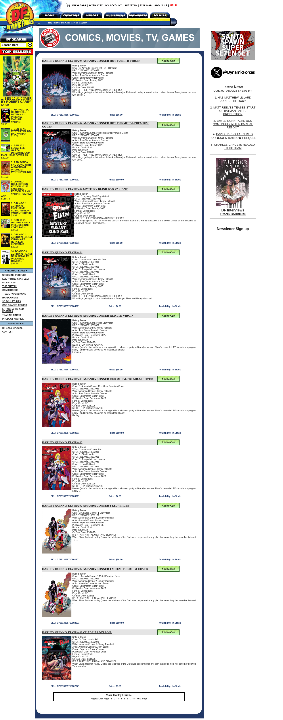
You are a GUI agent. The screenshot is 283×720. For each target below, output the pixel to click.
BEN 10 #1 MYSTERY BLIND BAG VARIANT (21, 131)
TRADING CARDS (11, 315)
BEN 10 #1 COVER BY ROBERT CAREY (16, 100)
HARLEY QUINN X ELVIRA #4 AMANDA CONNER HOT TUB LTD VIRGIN (91, 60)
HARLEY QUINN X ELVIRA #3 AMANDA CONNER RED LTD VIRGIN (88, 315)
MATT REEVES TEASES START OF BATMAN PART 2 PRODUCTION (234, 111)
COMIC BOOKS (10, 290)
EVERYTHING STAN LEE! (15, 279)
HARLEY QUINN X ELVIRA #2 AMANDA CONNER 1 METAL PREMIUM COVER (95, 569)
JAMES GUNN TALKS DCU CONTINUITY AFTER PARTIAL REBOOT (233, 124)
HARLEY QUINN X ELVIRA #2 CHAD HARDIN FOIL (77, 632)
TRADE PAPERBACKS (14, 294)
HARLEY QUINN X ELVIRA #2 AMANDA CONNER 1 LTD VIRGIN (85, 505)
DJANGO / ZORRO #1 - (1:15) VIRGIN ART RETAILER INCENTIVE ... (21, 239)
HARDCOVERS (10, 297)
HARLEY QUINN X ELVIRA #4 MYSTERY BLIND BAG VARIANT (85, 189)
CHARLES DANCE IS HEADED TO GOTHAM (234, 146)
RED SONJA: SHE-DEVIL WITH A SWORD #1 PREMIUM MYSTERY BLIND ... (21, 168)
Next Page (142, 698)
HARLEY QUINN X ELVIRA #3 (62, 442)
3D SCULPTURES (11, 301)
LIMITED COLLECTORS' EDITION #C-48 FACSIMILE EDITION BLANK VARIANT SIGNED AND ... (16, 188)
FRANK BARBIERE (233, 214)
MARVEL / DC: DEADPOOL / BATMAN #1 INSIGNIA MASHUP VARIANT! (20, 115)
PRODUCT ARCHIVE (13, 319)
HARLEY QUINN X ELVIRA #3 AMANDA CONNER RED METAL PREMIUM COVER (97, 379)
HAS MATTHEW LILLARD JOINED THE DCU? (234, 99)
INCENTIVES (9, 282)
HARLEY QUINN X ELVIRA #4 (62, 252)
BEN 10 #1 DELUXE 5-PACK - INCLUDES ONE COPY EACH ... (21, 224)
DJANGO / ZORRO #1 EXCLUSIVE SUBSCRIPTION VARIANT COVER (21, 208)
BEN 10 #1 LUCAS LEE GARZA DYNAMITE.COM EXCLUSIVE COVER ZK (15, 150)
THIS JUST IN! (9, 286)
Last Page (103, 698)
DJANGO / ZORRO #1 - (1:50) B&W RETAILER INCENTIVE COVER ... (21, 256)
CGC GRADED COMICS (14, 305)
